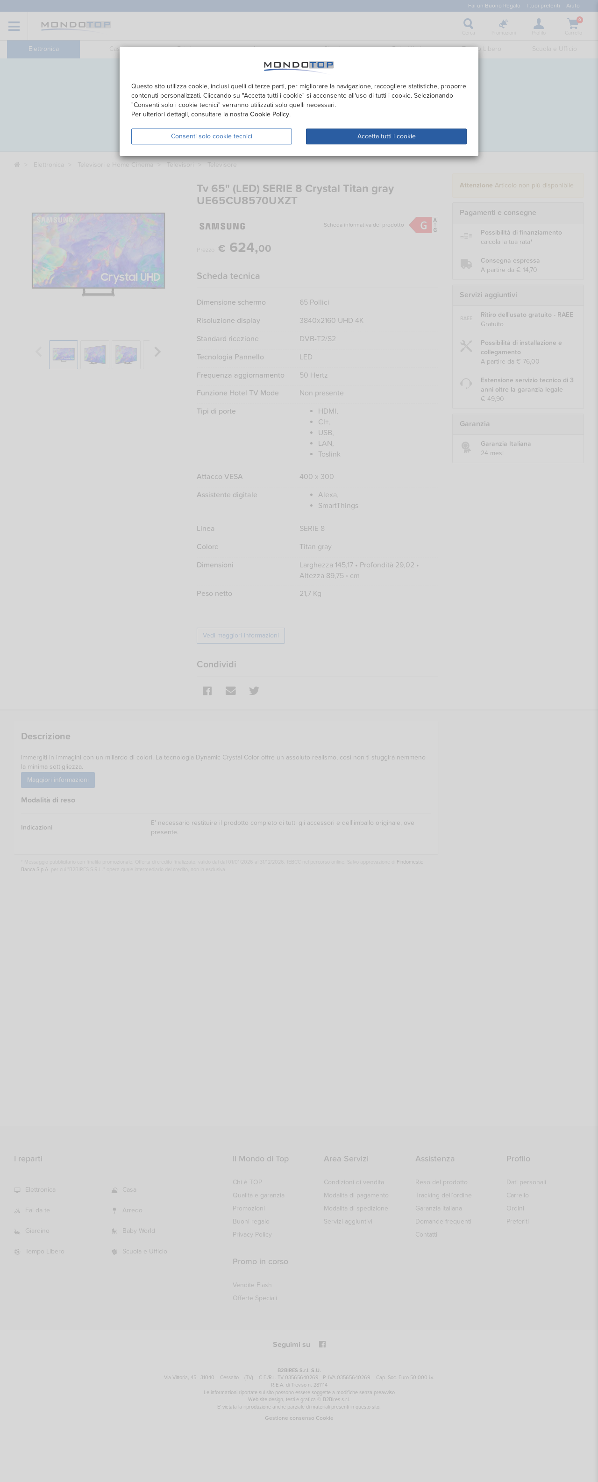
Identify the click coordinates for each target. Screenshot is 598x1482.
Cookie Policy (269, 114)
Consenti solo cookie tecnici (211, 136)
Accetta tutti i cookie (386, 136)
